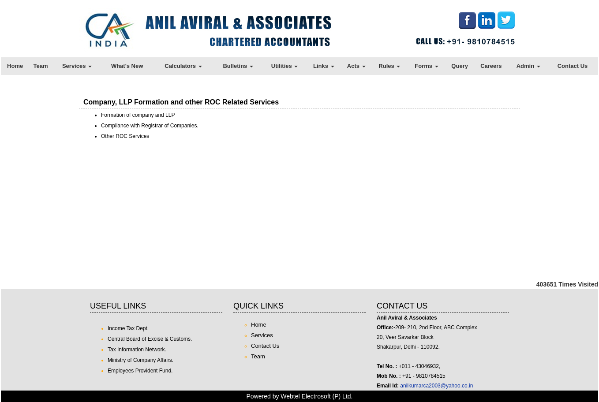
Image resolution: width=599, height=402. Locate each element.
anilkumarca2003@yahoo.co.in (436, 386)
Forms (426, 66)
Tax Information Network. (137, 349)
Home (15, 66)
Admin (528, 66)
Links (323, 66)
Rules (389, 66)
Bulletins (238, 66)
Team (41, 66)
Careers (491, 66)
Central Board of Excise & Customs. (150, 339)
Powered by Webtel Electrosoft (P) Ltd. (300, 396)
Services (77, 66)
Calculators (183, 66)
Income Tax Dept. (128, 328)
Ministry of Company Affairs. (140, 360)
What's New (127, 66)
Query (459, 66)
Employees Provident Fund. (140, 371)
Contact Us (573, 66)
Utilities (284, 66)
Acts (356, 66)
